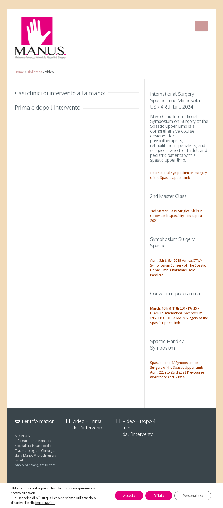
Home (19, 72)
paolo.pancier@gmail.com (35, 465)
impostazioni (45, 503)
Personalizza (192, 495)
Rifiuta (158, 495)
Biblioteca (34, 72)
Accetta (129, 495)
